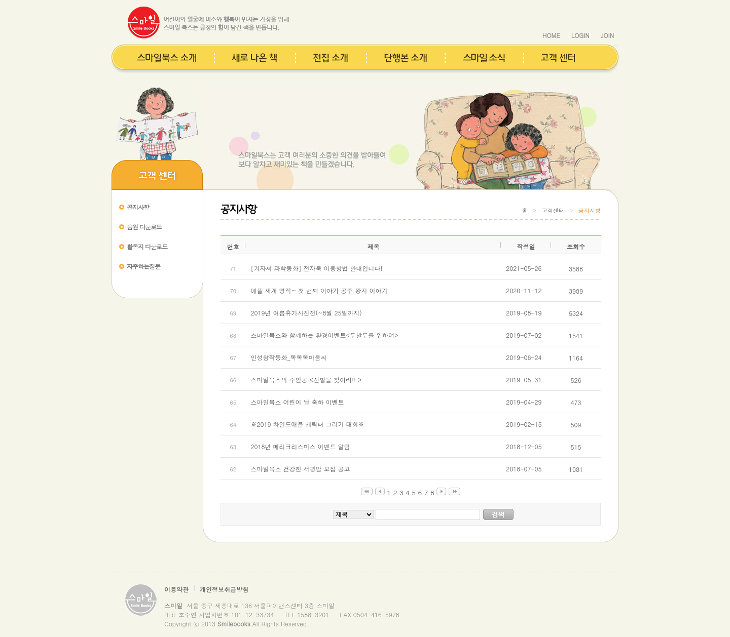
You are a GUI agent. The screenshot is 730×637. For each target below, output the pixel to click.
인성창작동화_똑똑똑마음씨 (288, 357)
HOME (551, 35)
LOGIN (580, 35)
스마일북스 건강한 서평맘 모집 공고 (300, 468)
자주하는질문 (143, 266)
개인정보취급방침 (224, 589)
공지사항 (138, 207)
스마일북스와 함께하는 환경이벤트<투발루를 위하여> (324, 335)
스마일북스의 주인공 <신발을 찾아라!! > (305, 379)
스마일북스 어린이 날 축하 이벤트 (297, 401)
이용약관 (176, 589)
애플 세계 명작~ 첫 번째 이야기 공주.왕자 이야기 (318, 290)
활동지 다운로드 (147, 246)
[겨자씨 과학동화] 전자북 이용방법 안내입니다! (316, 268)
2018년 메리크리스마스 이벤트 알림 (300, 446)
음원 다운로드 (144, 226)
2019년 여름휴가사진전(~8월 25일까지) (305, 312)
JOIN (607, 35)
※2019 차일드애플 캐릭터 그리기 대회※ (307, 424)
